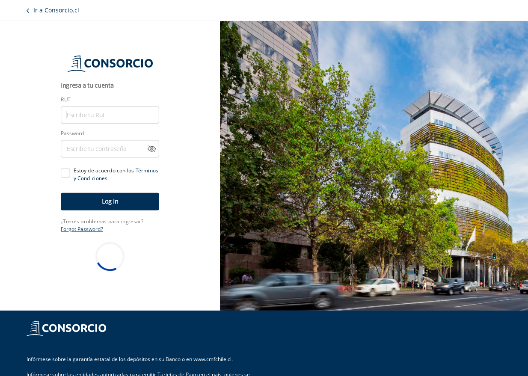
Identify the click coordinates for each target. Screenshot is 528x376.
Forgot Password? (82, 228)
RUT (66, 99)
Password (72, 133)
